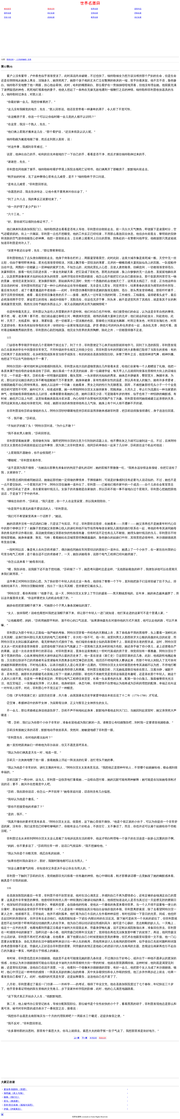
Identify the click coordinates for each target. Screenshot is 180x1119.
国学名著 (7, 13)
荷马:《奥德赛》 (12, 1101)
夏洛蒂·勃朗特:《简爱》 (15, 1089)
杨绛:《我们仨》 (12, 1097)
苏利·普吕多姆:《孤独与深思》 (19, 1105)
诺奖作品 (137, 9)
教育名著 (94, 17)
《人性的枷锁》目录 (23, 59)
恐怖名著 (137, 13)
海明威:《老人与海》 (14, 1093)
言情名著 (94, 13)
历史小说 (7, 17)
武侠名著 (51, 17)
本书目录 (93, 1038)
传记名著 (137, 17)
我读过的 (10, 59)
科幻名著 (51, 13)
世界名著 (94, 9)
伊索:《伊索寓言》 (13, 1109)
